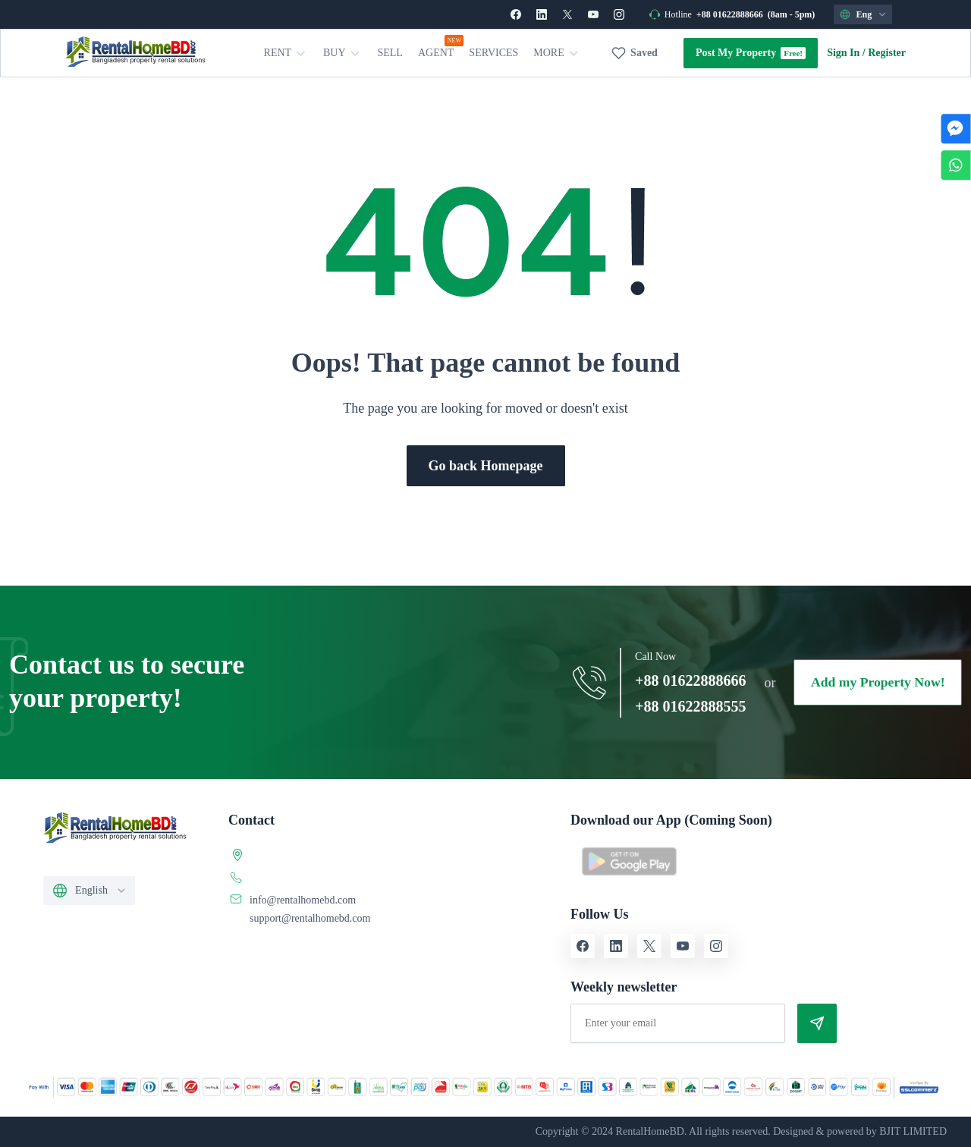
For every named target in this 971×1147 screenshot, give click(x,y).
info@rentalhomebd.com (303, 900)
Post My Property (736, 52)
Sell (390, 52)
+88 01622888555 (686, 706)
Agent (436, 52)
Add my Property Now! (876, 682)
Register (887, 52)
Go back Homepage (486, 465)
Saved (644, 52)
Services (494, 52)
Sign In (843, 52)
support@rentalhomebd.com (310, 918)
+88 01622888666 (729, 14)
